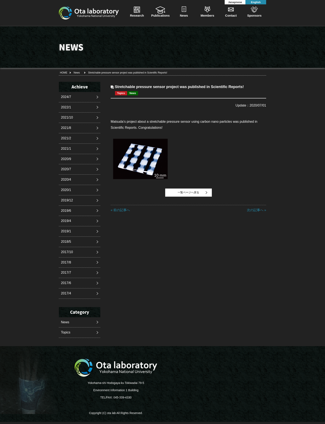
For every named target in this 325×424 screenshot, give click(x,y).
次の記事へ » (256, 210)
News (184, 15)
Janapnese (235, 2)
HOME (63, 72)
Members (207, 15)
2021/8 (66, 128)
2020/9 (66, 159)
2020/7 (66, 169)
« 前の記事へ (120, 210)
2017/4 (66, 293)
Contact (231, 15)
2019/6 (66, 210)
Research (137, 15)
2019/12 (67, 200)
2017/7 (66, 272)
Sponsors (254, 15)
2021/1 (66, 148)
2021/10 (67, 117)
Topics (65, 332)
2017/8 (66, 262)
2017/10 (67, 252)
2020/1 (66, 190)
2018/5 (66, 241)
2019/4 (66, 221)
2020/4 (66, 179)
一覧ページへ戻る (188, 192)
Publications (160, 15)
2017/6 (66, 283)
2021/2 (66, 138)
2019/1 (66, 231)
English (256, 2)
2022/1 (66, 107)
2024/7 (66, 97)
